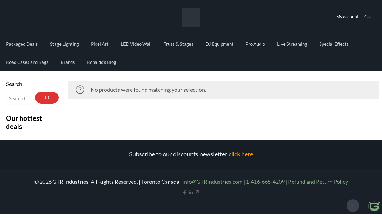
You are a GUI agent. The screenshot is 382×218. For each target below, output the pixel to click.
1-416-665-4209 (265, 181)
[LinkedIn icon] (191, 192)
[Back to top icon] (353, 205)
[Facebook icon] (185, 192)
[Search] (47, 98)
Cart (368, 16)
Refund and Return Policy (318, 181)
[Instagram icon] (197, 192)
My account (347, 16)
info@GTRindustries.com (213, 181)
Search (14, 84)
